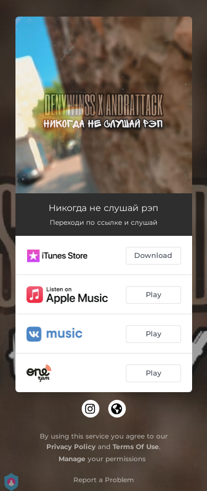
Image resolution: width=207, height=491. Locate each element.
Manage (72, 459)
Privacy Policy (70, 446)
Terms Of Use (136, 446)
